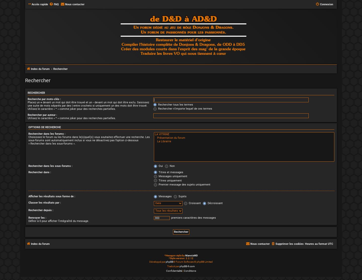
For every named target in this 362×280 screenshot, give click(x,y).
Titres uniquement (168, 180)
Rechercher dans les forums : (46, 133)
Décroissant (213, 203)
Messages (163, 196)
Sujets (180, 196)
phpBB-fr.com (187, 266)
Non (170, 166)
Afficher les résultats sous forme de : (51, 196)
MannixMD (191, 255)
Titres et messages (168, 172)
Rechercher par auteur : (42, 115)
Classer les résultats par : (44, 202)
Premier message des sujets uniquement (182, 184)
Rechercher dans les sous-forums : (50, 166)
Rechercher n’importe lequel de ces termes (182, 108)
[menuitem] (54, 5)
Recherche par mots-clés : (44, 99)
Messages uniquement (170, 176)
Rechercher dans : (39, 172)
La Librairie (244, 141)
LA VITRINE (244, 134)
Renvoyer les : (37, 217)
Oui (158, 166)
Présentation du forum (244, 138)
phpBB (169, 261)
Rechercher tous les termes (173, 104)
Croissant (192, 203)
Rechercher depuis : (40, 210)
